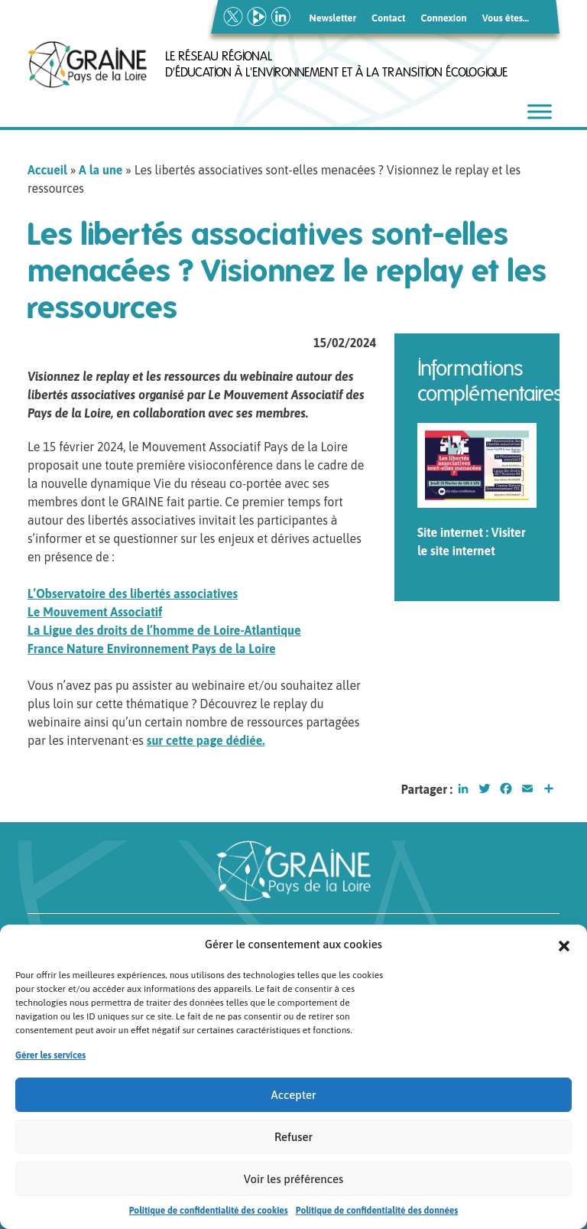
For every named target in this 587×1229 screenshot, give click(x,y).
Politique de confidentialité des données (377, 1215)
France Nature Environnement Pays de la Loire (152, 648)
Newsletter (333, 18)
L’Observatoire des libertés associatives (133, 593)
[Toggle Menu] (539, 111)
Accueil (47, 170)
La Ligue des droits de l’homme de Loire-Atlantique (164, 630)
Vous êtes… (505, 18)
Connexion (443, 18)
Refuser (293, 1141)
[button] (564, 949)
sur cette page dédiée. (206, 740)
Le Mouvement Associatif (95, 612)
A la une (100, 170)
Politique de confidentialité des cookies (208, 1215)
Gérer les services (50, 1060)
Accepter (293, 1099)
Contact (388, 18)
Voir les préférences (293, 1183)
